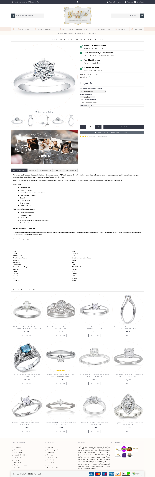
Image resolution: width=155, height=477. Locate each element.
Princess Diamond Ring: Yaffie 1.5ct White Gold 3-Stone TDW (94, 423)
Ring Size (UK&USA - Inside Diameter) (91, 88)
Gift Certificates (51, 467)
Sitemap (15, 460)
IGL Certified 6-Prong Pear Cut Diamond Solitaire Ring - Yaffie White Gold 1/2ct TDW (26, 327)
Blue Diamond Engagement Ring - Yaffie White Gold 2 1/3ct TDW (27, 375)
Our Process (58, 170)
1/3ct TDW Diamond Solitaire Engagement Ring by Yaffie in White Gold (60, 375)
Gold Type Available (86, 94)
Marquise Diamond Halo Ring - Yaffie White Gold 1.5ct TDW (128, 423)
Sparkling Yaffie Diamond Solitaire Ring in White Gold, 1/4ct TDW (94, 327)
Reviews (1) (32, 170)
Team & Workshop (45, 170)
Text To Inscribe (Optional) (88, 100)
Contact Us (16, 457)
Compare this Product (120, 132)
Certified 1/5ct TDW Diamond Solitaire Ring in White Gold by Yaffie (60, 423)
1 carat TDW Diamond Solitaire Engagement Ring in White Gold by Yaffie (128, 375)
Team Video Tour (70, 170)
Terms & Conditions (19, 455)
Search (48, 465)
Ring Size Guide (51, 457)
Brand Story (17, 450)
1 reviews (92, 136)
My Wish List (50, 460)
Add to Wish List (102, 132)
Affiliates (16, 467)
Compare (49, 455)
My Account (50, 447)
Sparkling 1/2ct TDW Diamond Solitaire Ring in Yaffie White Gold (26, 423)
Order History (50, 452)
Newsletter (17, 462)
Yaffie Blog (49, 462)
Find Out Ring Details (19, 170)
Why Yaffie (16, 447)
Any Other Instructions (86, 105)
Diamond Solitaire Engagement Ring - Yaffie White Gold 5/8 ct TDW (94, 375)
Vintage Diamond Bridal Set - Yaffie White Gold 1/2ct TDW (60, 327)
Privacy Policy (17, 452)
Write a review (102, 136)
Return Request (51, 450)
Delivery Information (20, 465)
